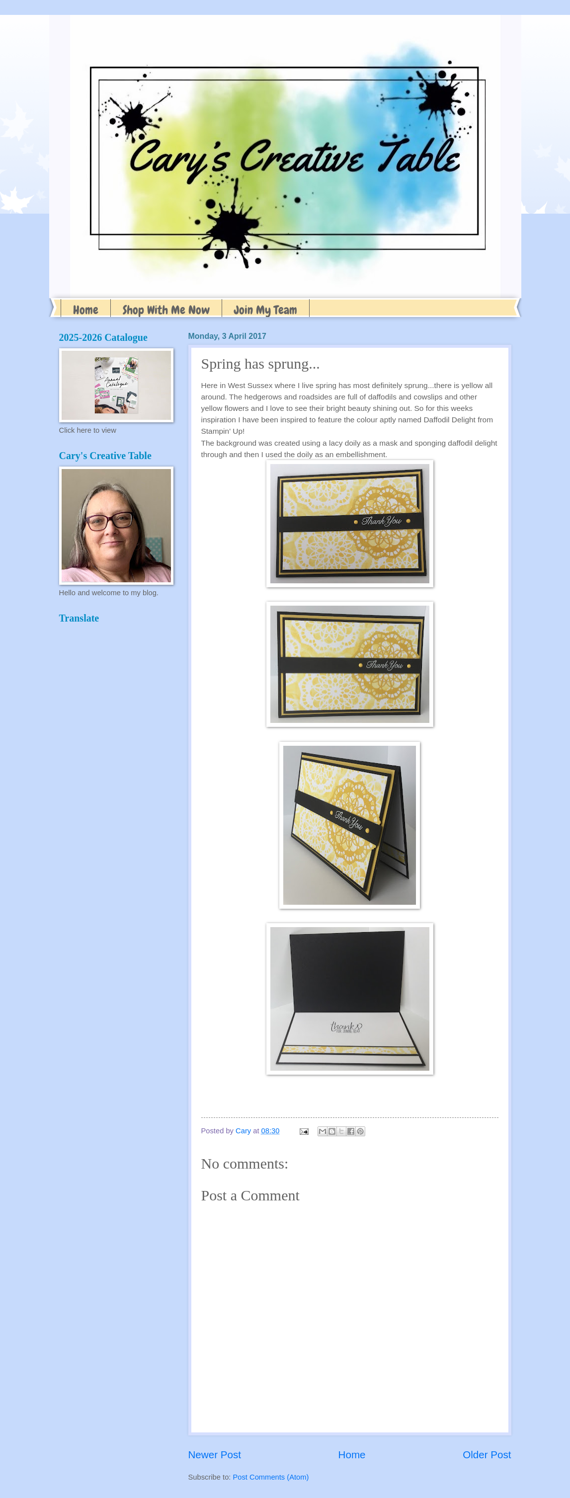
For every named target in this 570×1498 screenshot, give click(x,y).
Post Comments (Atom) (271, 1477)
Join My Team (265, 309)
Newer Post (214, 1454)
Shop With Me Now (166, 309)
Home (85, 309)
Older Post (487, 1454)
